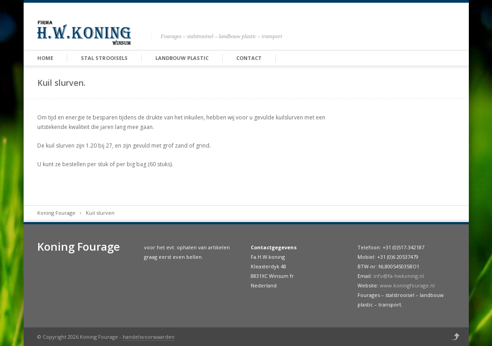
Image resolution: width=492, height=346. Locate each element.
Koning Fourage (56, 212)
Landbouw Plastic (182, 57)
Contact (249, 57)
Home (45, 57)
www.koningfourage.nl (407, 285)
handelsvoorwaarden (148, 336)
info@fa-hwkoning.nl (398, 275)
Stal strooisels (104, 57)
